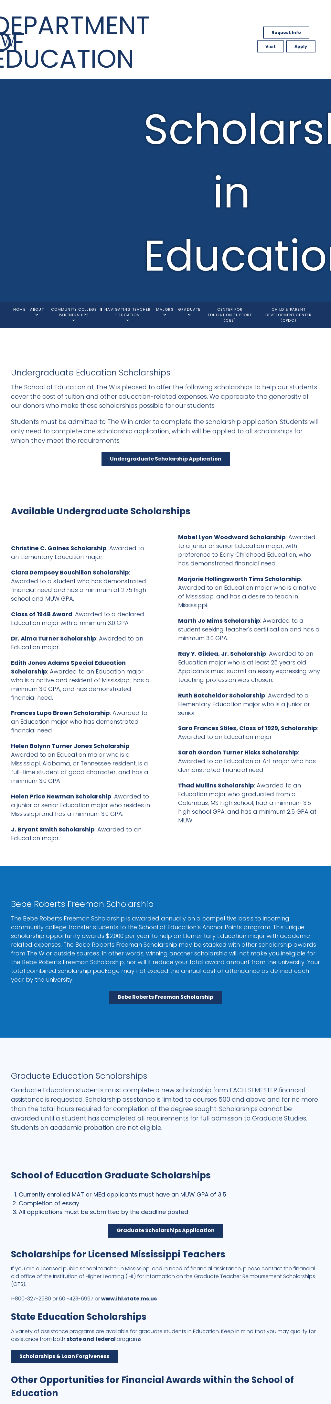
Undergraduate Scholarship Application (165, 458)
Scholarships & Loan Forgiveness (64, 1356)
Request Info (286, 32)
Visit (270, 46)
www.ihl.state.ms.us (129, 1298)
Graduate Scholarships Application (166, 1230)
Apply (300, 46)
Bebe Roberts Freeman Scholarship (165, 997)
